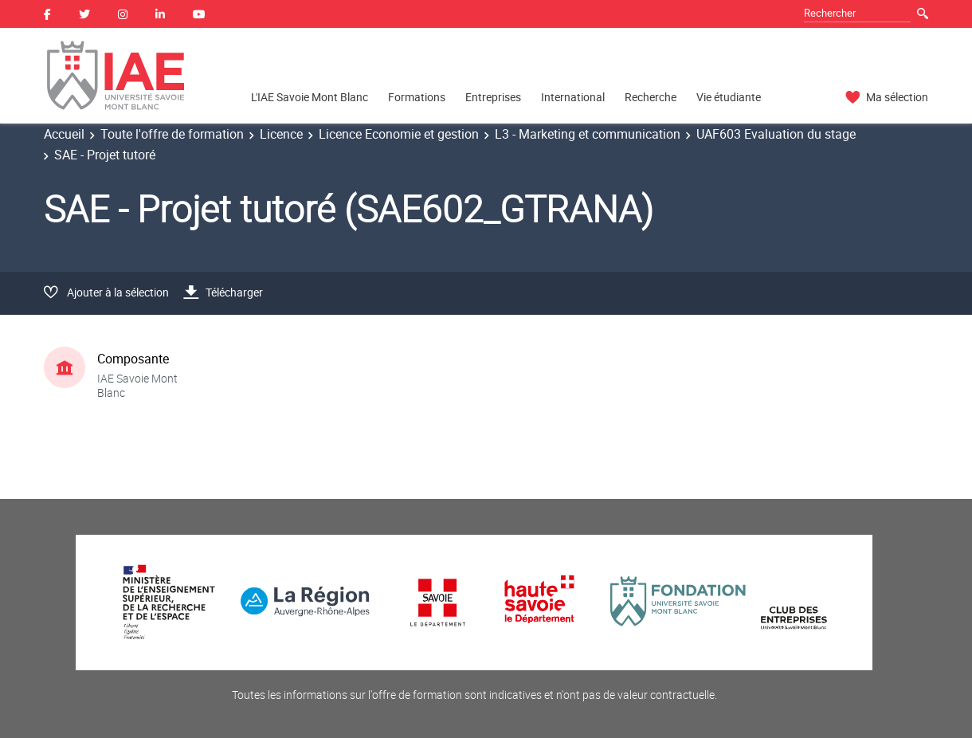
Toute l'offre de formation (172, 134)
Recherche (650, 96)
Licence (281, 134)
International (573, 96)
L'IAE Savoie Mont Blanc (309, 96)
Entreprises (493, 96)
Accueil (64, 134)
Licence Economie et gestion (399, 134)
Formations (416, 96)
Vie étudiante (728, 96)
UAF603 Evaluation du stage (776, 134)
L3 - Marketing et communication (587, 134)
